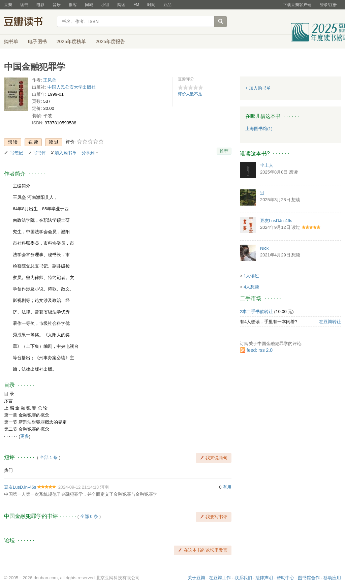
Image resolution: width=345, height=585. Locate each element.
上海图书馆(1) (259, 128)
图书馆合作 (309, 577)
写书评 (39, 152)
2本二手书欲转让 (256, 311)
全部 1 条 (49, 457)
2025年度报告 (110, 41)
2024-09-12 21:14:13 (78, 487)
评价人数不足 (190, 94)
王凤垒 (49, 80)
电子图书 (37, 41)
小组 (105, 4)
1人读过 (251, 275)
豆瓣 (8, 4)
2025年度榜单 (71, 41)
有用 (227, 487)
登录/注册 (328, 4)
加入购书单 (65, 152)
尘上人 (266, 165)
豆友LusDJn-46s (20, 487)
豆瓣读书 (28, 22)
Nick (264, 248)
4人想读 (251, 286)
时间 (151, 4)
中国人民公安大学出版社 (72, 87)
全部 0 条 (89, 516)
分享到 (88, 152)
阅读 (121, 4)
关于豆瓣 (196, 577)
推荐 (224, 151)
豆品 (167, 4)
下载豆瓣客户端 (297, 4)
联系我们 (243, 577)
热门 (8, 470)
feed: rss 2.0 (260, 350)
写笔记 (16, 152)
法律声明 (264, 577)
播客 (73, 4)
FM (136, 4)
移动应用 (332, 577)
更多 (24, 436)
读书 (24, 4)
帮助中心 (285, 577)
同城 (89, 4)
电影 (40, 4)
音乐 (57, 4)
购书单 (11, 41)
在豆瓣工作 (220, 577)
